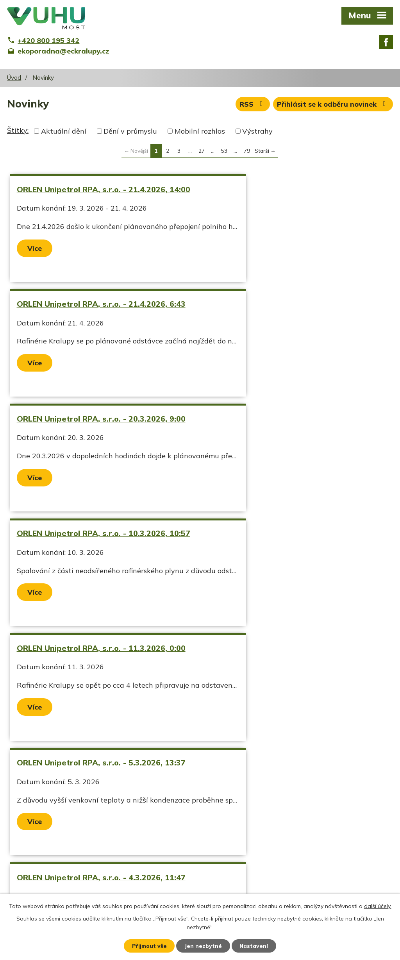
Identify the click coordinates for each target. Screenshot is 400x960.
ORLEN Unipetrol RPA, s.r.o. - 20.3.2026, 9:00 (93, 318)
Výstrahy (257, 131)
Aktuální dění (63, 131)
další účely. (377, 905)
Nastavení (254, 945)
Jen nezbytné (203, 945)
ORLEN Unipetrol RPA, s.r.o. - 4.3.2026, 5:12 (288, 562)
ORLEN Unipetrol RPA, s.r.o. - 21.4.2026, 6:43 (281, 194)
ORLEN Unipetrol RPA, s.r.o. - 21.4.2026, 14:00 (93, 194)
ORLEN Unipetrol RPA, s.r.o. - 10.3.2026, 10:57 (281, 318)
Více (35, 258)
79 (247, 150)
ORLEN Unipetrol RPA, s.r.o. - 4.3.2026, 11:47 (90, 567)
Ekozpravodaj (29, 884)
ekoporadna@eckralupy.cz (182, 884)
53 (224, 150)
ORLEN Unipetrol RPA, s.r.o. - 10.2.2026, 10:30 (93, 691)
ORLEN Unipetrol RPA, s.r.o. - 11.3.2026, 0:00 (93, 442)
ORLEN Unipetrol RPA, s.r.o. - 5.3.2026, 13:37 (279, 442)
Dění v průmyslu (130, 131)
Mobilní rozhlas (200, 131)
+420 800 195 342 (170, 871)
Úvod (14, 77)
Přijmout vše (149, 945)
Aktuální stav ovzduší (43, 871)
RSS (252, 104)
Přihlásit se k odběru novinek (333, 104)
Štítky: (18, 130)
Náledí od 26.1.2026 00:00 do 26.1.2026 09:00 (280, 691)
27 (201, 150)
